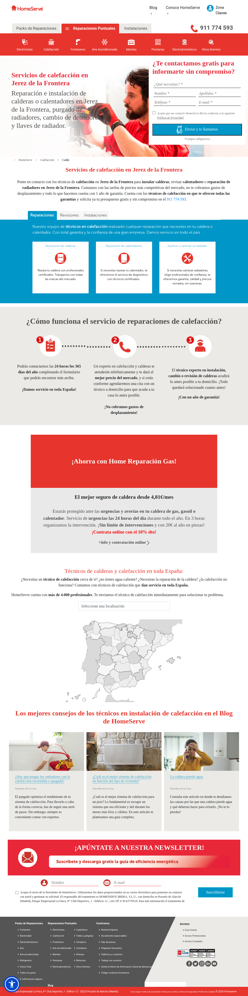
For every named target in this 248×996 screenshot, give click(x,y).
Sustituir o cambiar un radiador (187, 246)
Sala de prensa (108, 942)
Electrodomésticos (27, 942)
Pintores (79, 954)
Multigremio (24, 960)
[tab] (42, 215)
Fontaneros (57, 942)
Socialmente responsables (114, 936)
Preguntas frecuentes (111, 948)
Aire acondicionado (28, 954)
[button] (12, 984)
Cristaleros (80, 948)
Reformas (80, 960)
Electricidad (24, 936)
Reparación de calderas (61, 246)
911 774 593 (216, 27)
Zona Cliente (189, 930)
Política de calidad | (207, 992)
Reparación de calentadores (124, 246)
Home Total (24, 967)
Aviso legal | (136, 992)
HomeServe (26, 160)
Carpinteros (81, 930)
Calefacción (47, 160)
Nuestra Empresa (109, 930)
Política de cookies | (170, 992)
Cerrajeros (80, 942)
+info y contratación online (124, 542)
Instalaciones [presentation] (95, 215)
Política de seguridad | (189, 992)
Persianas (56, 960)
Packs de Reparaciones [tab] (36, 28)
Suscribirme (215, 892)
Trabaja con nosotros (111, 960)
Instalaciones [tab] (135, 28)
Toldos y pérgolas (83, 936)
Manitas (55, 954)
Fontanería (23, 930)
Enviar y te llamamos (197, 129)
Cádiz (65, 160)
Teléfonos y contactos (111, 954)
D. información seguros (29, 979)
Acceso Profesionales (194, 936)
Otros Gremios (82, 967)
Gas (20, 948)
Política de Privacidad (170, 117)
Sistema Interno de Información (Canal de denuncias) (127, 967)
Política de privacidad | (151, 992)
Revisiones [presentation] (69, 215)
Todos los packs (26, 973)
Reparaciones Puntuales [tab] (93, 28)
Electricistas (57, 930)
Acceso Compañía (192, 941)
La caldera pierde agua (186, 777)
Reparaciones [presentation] (42, 215)
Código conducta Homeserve (115, 973)
